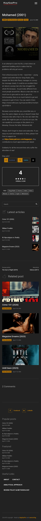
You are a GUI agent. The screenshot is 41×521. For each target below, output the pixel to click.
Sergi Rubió (12, 190)
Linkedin (30, 411)
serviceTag (32, 518)
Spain (18, 193)
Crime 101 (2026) (8, 219)
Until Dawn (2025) (10, 368)
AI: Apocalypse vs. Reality (10, 237)
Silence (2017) (34, 270)
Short (26, 20)
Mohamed (25, 193)
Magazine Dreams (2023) (10, 247)
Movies (5, 193)
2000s (4, 20)
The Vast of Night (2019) (10, 270)
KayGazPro (23, 518)
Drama (20, 20)
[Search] (36, 204)
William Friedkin (7, 228)
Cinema (12, 193)
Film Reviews (12, 20)
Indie (25, 190)
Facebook (17, 411)
